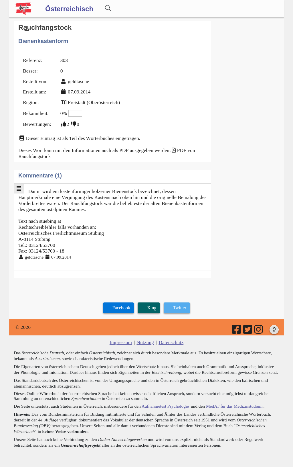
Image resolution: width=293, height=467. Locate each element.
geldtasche (78, 81)
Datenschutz (171, 342)
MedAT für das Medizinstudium (234, 406)
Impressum (121, 342)
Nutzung (145, 342)
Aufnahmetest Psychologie (165, 406)
